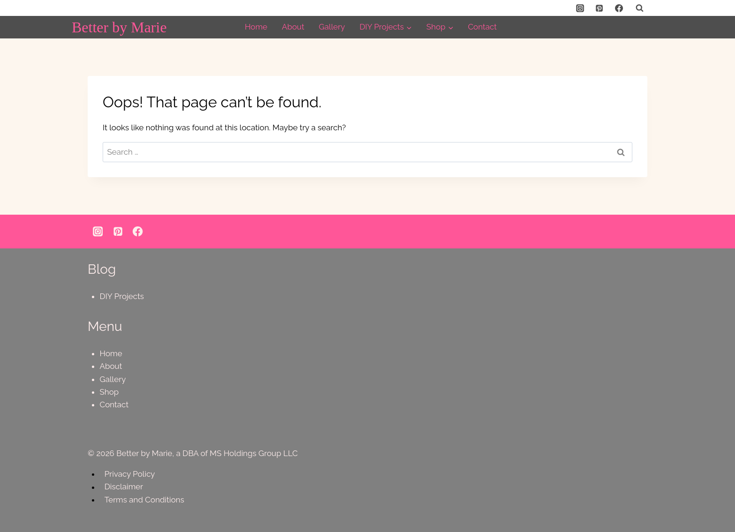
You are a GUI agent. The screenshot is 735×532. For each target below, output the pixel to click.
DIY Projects (122, 296)
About (293, 26)
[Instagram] (580, 8)
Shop (109, 392)
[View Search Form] (639, 8)
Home (256, 26)
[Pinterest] (600, 8)
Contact (482, 26)
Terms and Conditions (144, 499)
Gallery (332, 26)
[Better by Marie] (119, 27)
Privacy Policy (130, 474)
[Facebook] (619, 8)
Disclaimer (124, 487)
